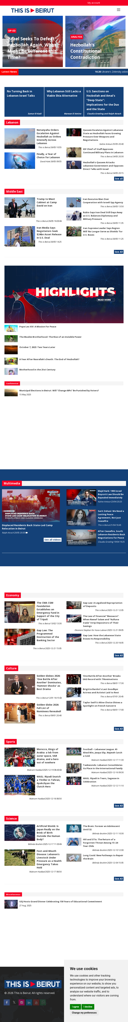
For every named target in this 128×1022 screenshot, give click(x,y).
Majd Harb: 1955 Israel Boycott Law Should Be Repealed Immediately (111, 494)
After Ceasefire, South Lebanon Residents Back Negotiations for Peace (111, 534)
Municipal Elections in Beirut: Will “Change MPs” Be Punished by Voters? (59, 390)
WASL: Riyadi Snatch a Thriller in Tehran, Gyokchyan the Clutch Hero (49, 781)
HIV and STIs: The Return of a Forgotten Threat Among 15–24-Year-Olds (101, 843)
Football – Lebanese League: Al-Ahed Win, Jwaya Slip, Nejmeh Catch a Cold (102, 752)
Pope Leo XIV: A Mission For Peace (37, 326)
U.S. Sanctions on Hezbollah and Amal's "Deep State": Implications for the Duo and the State (102, 100)
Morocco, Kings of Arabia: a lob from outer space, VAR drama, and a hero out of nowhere (48, 756)
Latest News (9, 71)
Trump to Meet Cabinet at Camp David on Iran (47, 202)
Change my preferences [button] (84, 1012)
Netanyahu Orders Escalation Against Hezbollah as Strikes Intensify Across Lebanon (49, 136)
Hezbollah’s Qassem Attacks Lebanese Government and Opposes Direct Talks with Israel (103, 165)
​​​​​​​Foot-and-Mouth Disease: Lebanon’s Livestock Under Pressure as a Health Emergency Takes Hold (49, 859)
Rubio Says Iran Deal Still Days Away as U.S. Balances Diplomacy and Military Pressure (102, 215)
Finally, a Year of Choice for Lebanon (48, 155)
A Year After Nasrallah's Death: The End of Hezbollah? (49, 359)
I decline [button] (88, 1006)
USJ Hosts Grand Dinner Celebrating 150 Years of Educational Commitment (60, 901)
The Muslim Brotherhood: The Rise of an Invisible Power (50, 336)
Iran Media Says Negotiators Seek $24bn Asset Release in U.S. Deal (49, 232)
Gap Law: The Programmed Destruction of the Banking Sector (48, 635)
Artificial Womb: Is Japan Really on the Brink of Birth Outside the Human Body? (48, 832)
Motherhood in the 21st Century (37, 369)
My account (93, 2)
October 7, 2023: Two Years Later (37, 347)
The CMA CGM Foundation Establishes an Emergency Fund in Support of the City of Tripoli (48, 611)
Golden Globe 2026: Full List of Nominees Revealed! (49, 708)
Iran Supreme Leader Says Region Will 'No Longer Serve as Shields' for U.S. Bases (103, 231)
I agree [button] (75, 1006)
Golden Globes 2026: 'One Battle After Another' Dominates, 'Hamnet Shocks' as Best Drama (49, 682)
